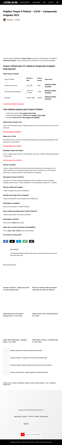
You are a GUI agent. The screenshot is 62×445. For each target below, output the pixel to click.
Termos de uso (44, 416)
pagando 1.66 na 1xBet (38, 115)
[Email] (31, 241)
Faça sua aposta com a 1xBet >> (12, 146)
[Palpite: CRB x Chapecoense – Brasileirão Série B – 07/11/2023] (16, 328)
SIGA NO (26, 423)
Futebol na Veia (7, 383)
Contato (24, 416)
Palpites (52, 2)
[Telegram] (18, 241)
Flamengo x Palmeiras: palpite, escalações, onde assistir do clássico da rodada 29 (31, 365)
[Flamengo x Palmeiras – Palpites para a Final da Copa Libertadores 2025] (16, 276)
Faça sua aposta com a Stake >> (12, 132)
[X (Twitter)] (12, 241)
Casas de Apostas (26, 2)
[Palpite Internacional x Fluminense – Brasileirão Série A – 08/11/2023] (16, 302)
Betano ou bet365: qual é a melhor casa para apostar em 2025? (26, 350)
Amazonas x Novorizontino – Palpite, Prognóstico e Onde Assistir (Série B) (29, 372)
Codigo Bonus (37, 2)
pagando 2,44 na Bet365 (32, 117)
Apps (45, 2)
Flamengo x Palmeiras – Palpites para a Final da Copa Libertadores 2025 (28, 357)
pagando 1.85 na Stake (29, 113)
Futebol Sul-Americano (18, 383)
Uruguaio (27, 383)
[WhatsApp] (25, 241)
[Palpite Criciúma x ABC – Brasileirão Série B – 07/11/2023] (45, 302)
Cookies (37, 416)
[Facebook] (5, 241)
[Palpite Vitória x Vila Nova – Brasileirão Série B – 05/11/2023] (45, 328)
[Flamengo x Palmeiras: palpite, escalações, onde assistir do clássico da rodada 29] (45, 276)
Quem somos (17, 416)
